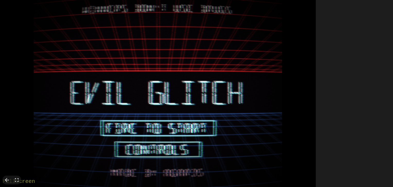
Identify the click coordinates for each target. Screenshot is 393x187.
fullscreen (17, 180)
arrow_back (7, 180)
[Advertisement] (354, 77)
